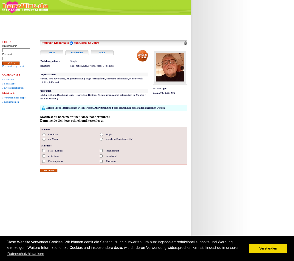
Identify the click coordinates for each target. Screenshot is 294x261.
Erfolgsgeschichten (13, 87)
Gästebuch (77, 52)
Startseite (8, 79)
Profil (52, 52)
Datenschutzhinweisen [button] (25, 254)
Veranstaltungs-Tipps (13, 97)
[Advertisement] (227, 86)
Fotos (102, 52)
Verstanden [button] (268, 248)
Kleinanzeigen (10, 101)
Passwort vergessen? (13, 66)
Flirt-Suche (9, 83)
